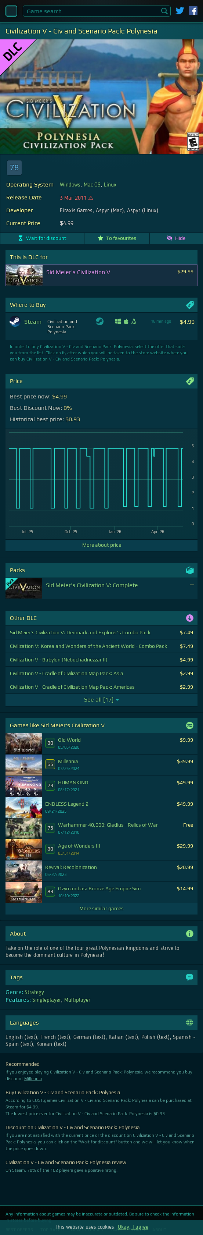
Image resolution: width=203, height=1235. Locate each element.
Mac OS (92, 185)
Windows (70, 185)
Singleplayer (46, 1000)
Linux (110, 185)
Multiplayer (77, 1000)
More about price (101, 545)
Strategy (34, 993)
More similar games (101, 908)
